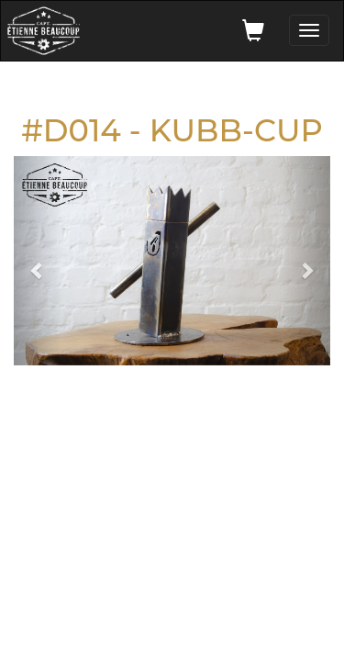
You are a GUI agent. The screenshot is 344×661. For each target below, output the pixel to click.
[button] (37, 260)
